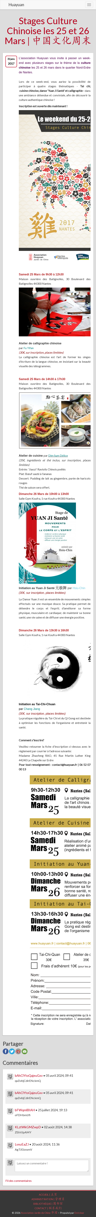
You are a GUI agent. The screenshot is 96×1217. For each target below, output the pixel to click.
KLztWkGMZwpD (28, 1127)
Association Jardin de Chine (39, 1212)
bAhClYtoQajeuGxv (29, 1075)
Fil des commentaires (18, 1180)
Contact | (48, 1208)
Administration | (48, 1199)
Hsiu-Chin (78, 588)
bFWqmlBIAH (25, 1110)
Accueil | (48, 1194)
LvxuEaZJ (22, 1144)
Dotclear (79, 1212)
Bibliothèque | (48, 1203)
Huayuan (16, 4)
